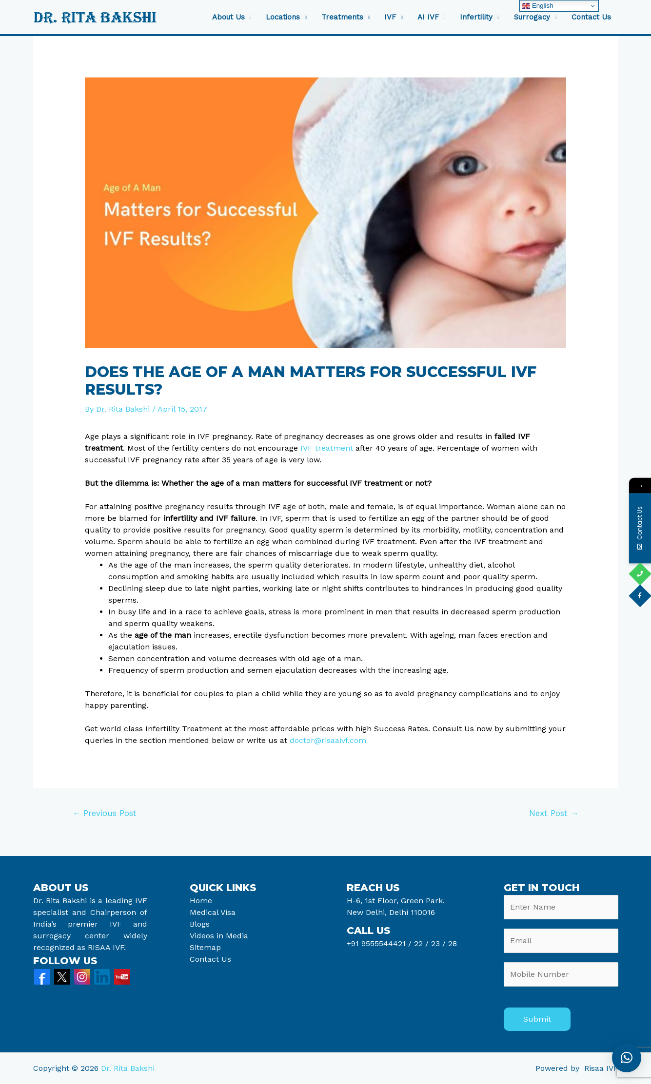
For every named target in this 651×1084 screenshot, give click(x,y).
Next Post (554, 813)
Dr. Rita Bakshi (128, 1068)
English (537, 6)
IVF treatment (326, 448)
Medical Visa (213, 912)
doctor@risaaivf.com (328, 740)
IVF (390, 17)
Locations (283, 17)
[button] (626, 1057)
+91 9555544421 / (380, 943)
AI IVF (428, 17)
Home (201, 900)
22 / (421, 943)
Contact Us (591, 17)
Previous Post (104, 813)
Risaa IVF (601, 1068)
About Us (228, 17)
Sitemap (205, 947)
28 (451, 943)
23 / (438, 943)
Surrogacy (532, 17)
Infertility (476, 17)
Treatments (342, 17)
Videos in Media (219, 935)
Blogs (200, 924)
